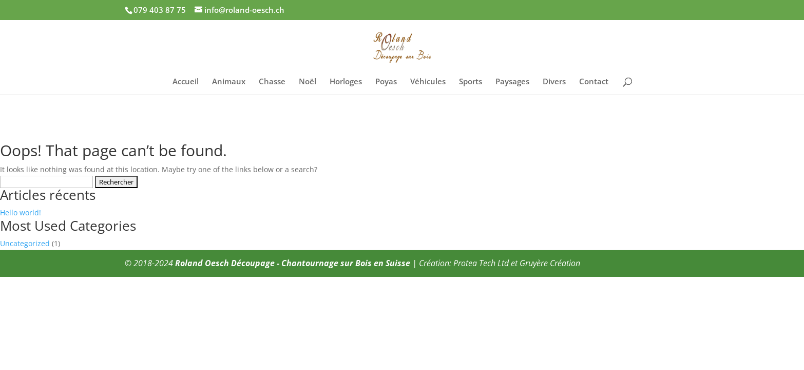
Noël (307, 82)
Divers (554, 82)
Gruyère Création (550, 263)
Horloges (346, 82)
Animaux (228, 82)
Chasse (272, 82)
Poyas (386, 82)
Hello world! (20, 212)
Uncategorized (25, 243)
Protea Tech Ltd (481, 263)
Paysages (512, 82)
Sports (470, 82)
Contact (593, 82)
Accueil (186, 82)
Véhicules (428, 82)
